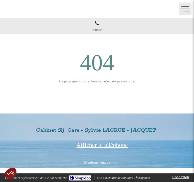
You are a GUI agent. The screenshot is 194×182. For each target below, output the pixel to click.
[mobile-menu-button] (185, 9)
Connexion (180, 177)
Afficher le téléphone (102, 145)
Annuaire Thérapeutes (135, 177)
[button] (11, 173)
